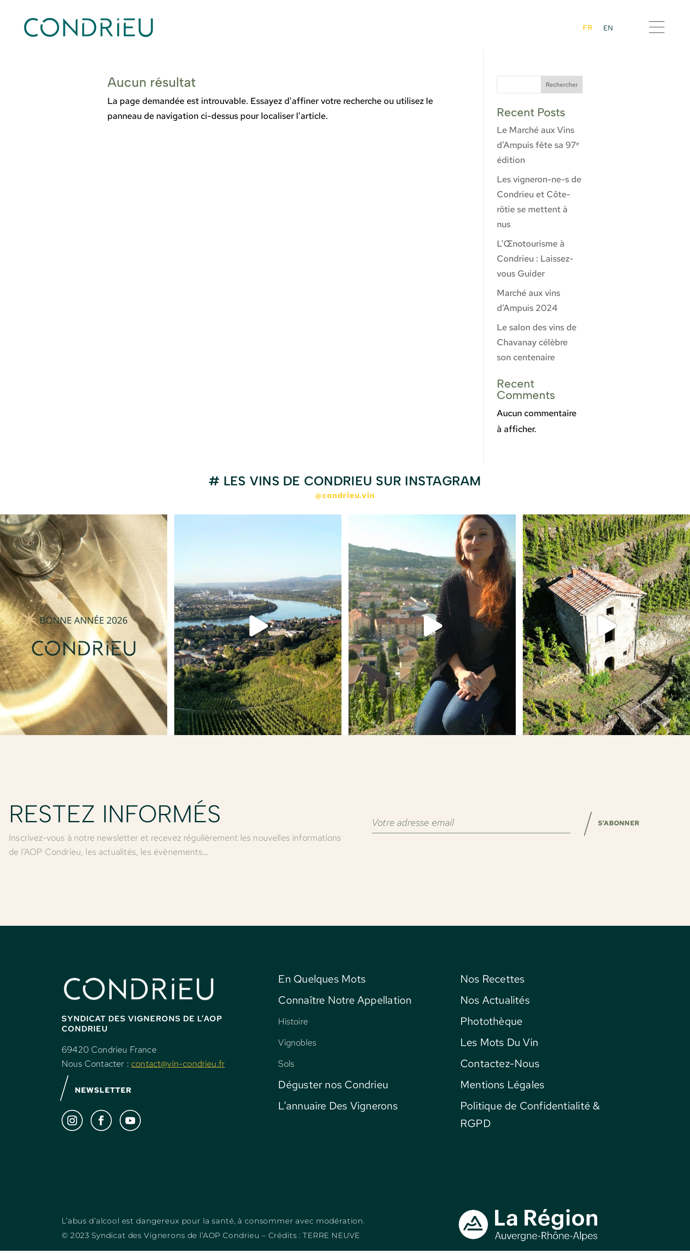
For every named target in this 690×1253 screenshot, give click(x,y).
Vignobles (297, 1042)
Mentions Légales (502, 1084)
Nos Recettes (492, 979)
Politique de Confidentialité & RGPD (530, 1114)
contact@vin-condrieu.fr (178, 1063)
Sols (286, 1063)
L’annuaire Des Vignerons (337, 1106)
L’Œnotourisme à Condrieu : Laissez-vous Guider (535, 258)
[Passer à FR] (587, 27)
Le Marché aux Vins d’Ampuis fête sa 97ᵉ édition (538, 145)
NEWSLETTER (108, 1091)
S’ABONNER (613, 826)
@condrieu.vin (344, 495)
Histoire (293, 1021)
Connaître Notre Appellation (344, 1000)
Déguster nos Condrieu (333, 1084)
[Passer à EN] (608, 27)
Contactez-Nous (500, 1063)
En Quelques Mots (322, 979)
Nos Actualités (495, 1000)
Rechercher (562, 85)
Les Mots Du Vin (499, 1042)
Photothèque (491, 1021)
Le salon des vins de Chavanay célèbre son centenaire (536, 342)
